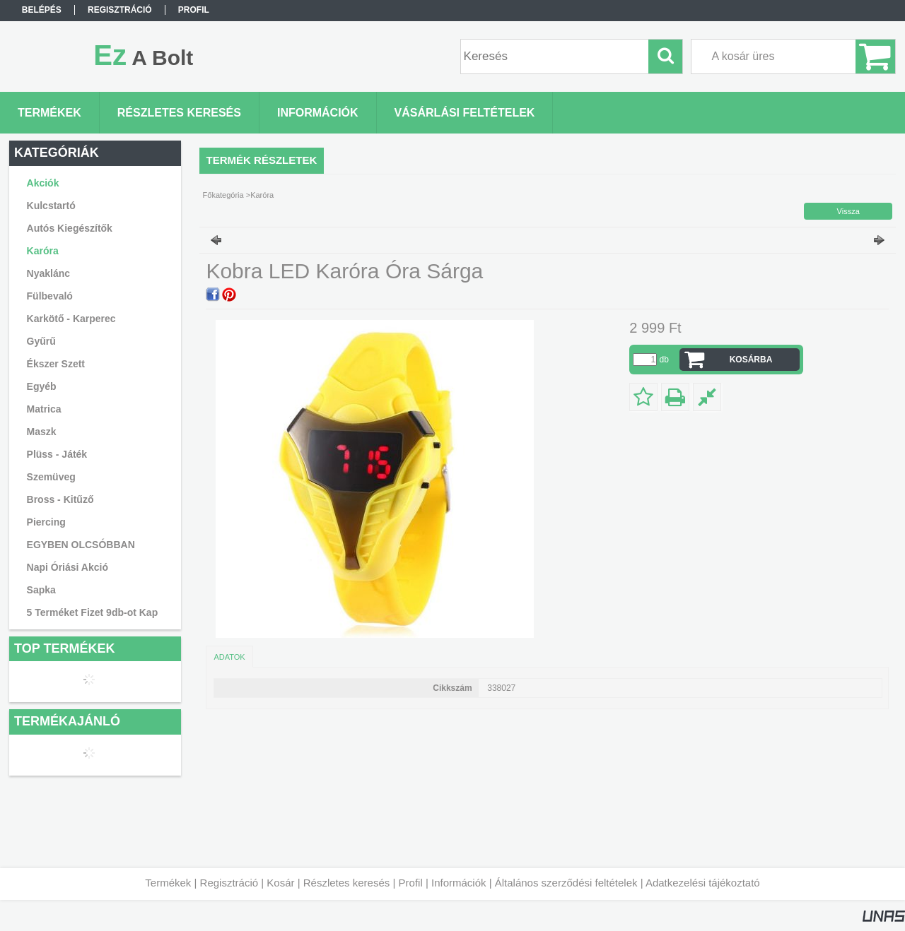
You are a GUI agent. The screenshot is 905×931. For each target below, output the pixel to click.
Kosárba (751, 359)
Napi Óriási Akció (67, 567)
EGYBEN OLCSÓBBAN (81, 544)
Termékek (168, 883)
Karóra (43, 250)
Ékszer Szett (56, 363)
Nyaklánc (48, 273)
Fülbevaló (50, 296)
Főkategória (223, 195)
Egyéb (42, 386)
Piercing (46, 522)
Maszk (42, 431)
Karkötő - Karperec (71, 318)
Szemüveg (51, 476)
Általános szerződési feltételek (566, 883)
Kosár (280, 883)
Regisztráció (229, 883)
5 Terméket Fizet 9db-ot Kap (92, 612)
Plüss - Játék (57, 454)
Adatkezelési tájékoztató (703, 883)
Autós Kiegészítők (69, 228)
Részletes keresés (346, 883)
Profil (411, 883)
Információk (458, 883)
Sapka (41, 589)
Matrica (44, 409)
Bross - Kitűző (60, 499)
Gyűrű (41, 341)
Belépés (42, 10)
